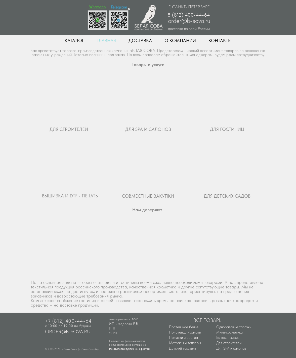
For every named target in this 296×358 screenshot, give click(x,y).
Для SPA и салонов (231, 348)
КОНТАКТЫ (220, 40)
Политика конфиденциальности (127, 341)
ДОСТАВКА (140, 40)
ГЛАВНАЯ (106, 40)
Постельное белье (183, 327)
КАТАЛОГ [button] (74, 40)
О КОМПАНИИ (180, 40)
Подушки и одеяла (183, 337)
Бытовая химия (227, 337)
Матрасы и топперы (185, 343)
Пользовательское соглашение (127, 344)
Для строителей (228, 343)
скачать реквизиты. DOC (123, 319)
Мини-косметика (229, 332)
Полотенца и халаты (185, 332)
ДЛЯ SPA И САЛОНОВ (148, 129)
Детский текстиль (182, 348)
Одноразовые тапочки (233, 327)
